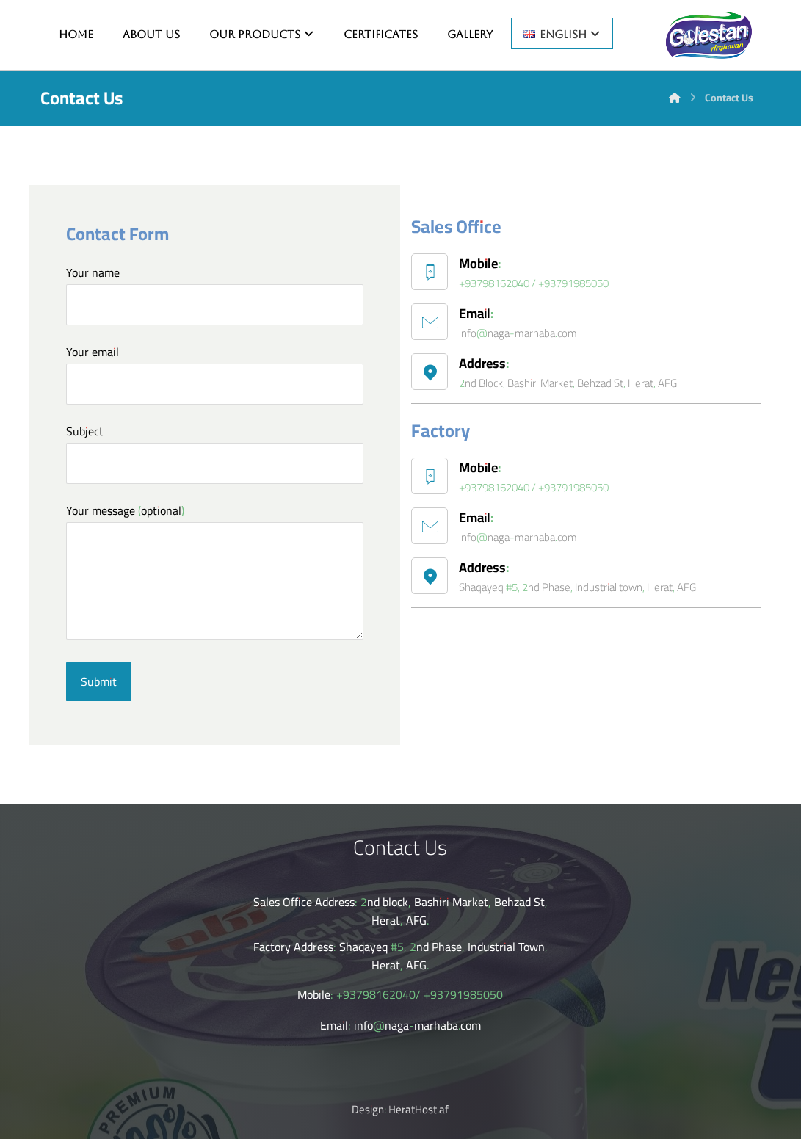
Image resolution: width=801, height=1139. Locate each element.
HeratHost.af (418, 1109)
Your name (215, 293)
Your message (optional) (215, 573)
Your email (215, 373)
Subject (215, 452)
